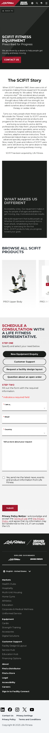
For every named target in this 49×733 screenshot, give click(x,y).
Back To (7, 11)
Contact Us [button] (7, 715)
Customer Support (24, 362)
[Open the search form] (37, 3)
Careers (6, 687)
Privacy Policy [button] (9, 719)
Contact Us (11, 59)
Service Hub (8, 650)
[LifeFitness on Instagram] (17, 710)
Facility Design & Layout (14, 646)
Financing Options (11, 658)
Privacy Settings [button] (24, 715)
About (5, 664)
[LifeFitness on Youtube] (32, 710)
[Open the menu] (46, 3)
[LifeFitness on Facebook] (10, 710)
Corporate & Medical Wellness (17, 609)
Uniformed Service (12, 613)
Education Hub (10, 654)
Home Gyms (8, 596)
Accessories (8, 631)
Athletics (6, 601)
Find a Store (8, 673)
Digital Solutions (10, 636)
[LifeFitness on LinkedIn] (3, 710)
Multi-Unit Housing (12, 592)
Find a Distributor (11, 668)
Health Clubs (9, 584)
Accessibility (8, 682)
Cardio (5, 623)
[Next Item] (47, 284)
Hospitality (7, 588)
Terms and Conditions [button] (30, 719)
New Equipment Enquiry (24, 354)
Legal (5, 677)
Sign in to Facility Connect (15, 691)
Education (7, 605)
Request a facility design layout (24, 369)
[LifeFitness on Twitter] (24, 710)
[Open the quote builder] (42, 3)
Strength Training (11, 627)
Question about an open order (24, 377)
